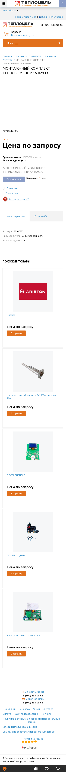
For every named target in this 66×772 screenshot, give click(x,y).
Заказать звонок (33, 691)
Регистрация (56, 16)
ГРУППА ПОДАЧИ (16, 555)
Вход (44, 16)
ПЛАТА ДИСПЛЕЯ (16, 475)
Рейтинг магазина (33, 738)
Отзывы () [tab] (40, 216)
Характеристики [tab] (16, 216)
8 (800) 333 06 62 (52, 25)
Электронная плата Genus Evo (24, 635)
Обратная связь (33, 698)
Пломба (11, 314)
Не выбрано (10, 10)
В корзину (16, 333)
